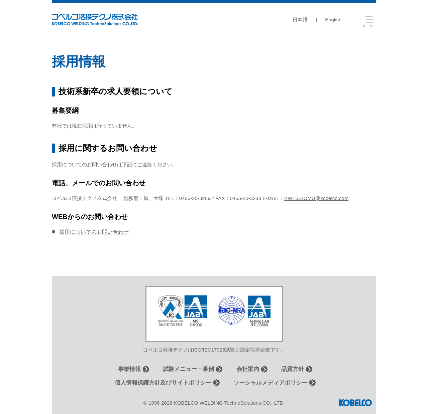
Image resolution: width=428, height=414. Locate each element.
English (333, 19)
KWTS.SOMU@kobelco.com (316, 198)
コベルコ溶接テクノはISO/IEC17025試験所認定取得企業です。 (214, 350)
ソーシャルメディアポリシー (270, 383)
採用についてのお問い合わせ (94, 232)
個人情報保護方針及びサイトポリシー (163, 383)
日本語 (300, 19)
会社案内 (247, 369)
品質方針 (292, 369)
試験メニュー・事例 (188, 369)
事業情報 (129, 369)
